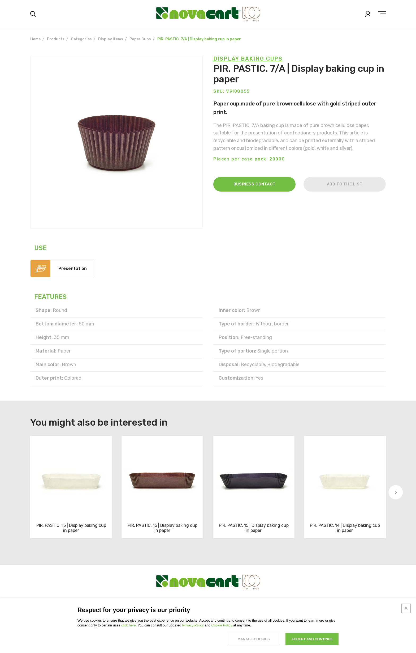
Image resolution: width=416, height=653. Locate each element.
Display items (110, 39)
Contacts (256, 610)
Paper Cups (140, 39)
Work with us (294, 610)
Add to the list (345, 196)
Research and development (183, 610)
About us (38, 610)
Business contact (254, 196)
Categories (81, 39)
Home (35, 39)
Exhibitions (41, 617)
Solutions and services (98, 610)
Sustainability (139, 610)
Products (55, 39)
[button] (395, 492)
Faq (273, 610)
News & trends (227, 610)
